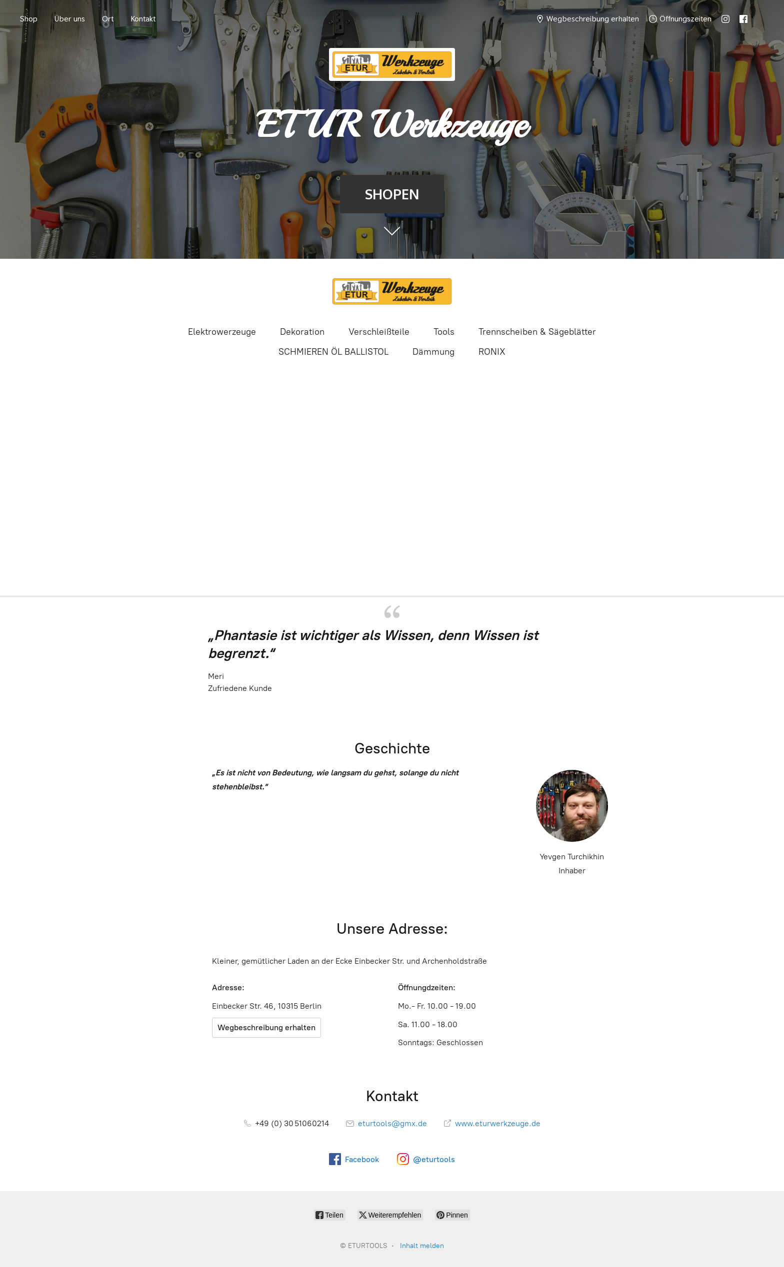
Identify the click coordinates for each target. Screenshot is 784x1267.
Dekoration (302, 331)
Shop (29, 18)
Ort (108, 18)
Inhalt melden (422, 1246)
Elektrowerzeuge (222, 331)
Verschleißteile (379, 331)
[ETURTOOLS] (392, 291)
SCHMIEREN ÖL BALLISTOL (333, 351)
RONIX (492, 351)
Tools (444, 331)
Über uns (69, 18)
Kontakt (143, 18)
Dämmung (433, 351)
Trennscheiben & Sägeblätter (537, 331)
